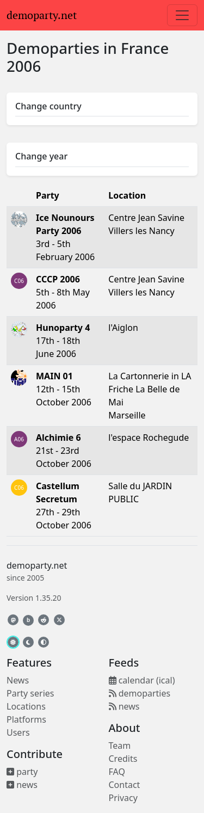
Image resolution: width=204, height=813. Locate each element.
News (18, 680)
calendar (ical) (142, 680)
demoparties (140, 693)
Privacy (123, 798)
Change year (41, 156)
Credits (123, 759)
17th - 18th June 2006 (63, 341)
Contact (124, 785)
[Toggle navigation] (182, 15)
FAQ (117, 772)
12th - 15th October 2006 (63, 389)
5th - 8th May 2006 (63, 292)
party (22, 772)
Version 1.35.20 (34, 598)
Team (120, 746)
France (145, 48)
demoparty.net (42, 15)
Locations (26, 706)
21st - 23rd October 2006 (63, 451)
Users (18, 732)
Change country (48, 106)
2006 (24, 66)
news (22, 785)
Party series (30, 693)
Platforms (26, 719)
